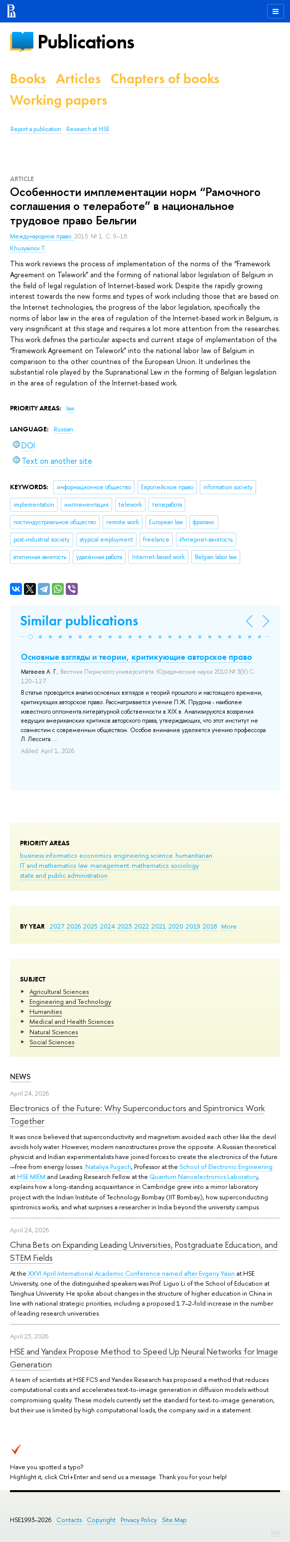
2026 (74, 926)
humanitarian (193, 855)
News (20, 1076)
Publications (85, 41)
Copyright (101, 1520)
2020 (175, 926)
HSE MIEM (31, 1176)
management (109, 865)
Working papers (58, 100)
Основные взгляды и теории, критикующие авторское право (136, 656)
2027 (57, 926)
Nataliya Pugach (108, 1166)
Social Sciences (51, 1041)
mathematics (150, 865)
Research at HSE (88, 129)
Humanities (45, 1011)
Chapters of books (165, 78)
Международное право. (42, 236)
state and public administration (64, 875)
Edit (275, 1532)
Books (28, 78)
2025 (90, 926)
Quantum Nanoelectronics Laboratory (203, 1176)
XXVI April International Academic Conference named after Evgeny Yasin (131, 1273)
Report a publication (35, 129)
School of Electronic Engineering (226, 1166)
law (83, 865)
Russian (63, 429)
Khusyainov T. (28, 248)
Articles (78, 78)
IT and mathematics (48, 865)
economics (95, 855)
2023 (125, 926)
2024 (107, 926)
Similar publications (79, 620)
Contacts (69, 1520)
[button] (30, 637)
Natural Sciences (53, 1031)
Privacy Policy (139, 1520)
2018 (210, 926)
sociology (185, 865)
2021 (158, 926)
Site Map (174, 1520)
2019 (193, 926)
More (229, 926)
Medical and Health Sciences (71, 1021)
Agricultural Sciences (59, 991)
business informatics (48, 855)
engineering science (143, 855)
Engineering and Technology (70, 1001)
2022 (142, 926)
